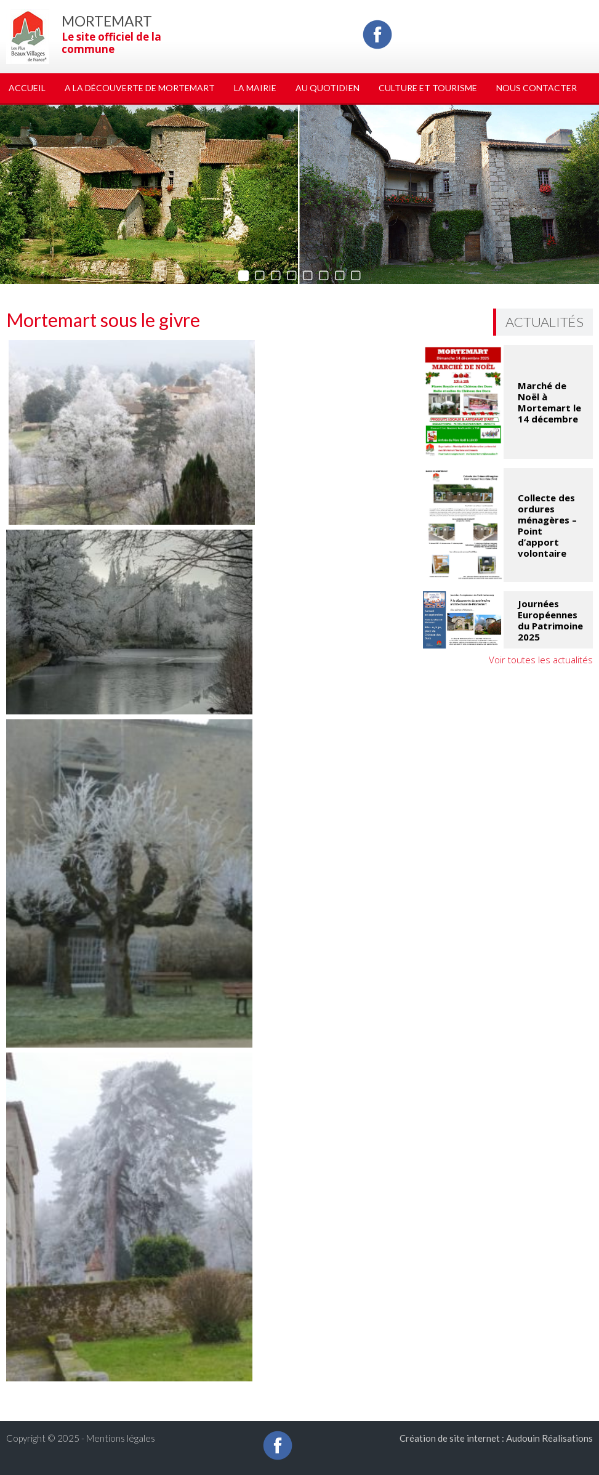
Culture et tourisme (428, 88)
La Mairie (255, 88)
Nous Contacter (536, 88)
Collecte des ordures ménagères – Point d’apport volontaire (547, 525)
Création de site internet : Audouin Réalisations (496, 1438)
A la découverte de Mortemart (140, 88)
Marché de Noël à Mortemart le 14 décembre (549, 402)
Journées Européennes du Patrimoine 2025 (550, 620)
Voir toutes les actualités (541, 659)
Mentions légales (120, 1438)
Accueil (27, 88)
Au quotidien (327, 88)
